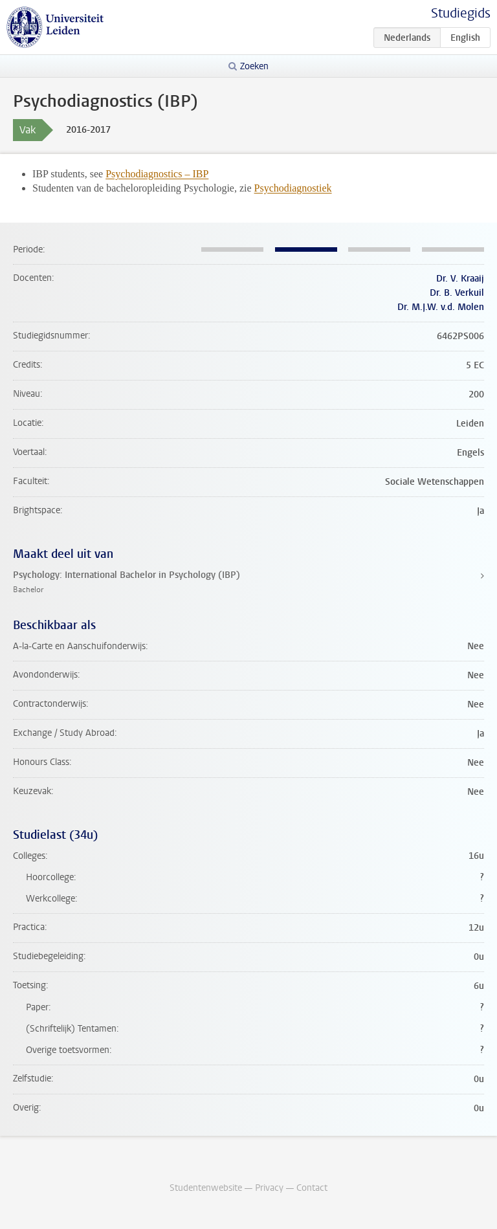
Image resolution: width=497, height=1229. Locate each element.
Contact (311, 1188)
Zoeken (254, 66)
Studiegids (461, 13)
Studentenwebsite (206, 1188)
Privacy (269, 1188)
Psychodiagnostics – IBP (156, 173)
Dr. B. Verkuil (457, 293)
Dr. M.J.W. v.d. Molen (440, 307)
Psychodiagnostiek (293, 188)
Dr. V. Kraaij (460, 278)
